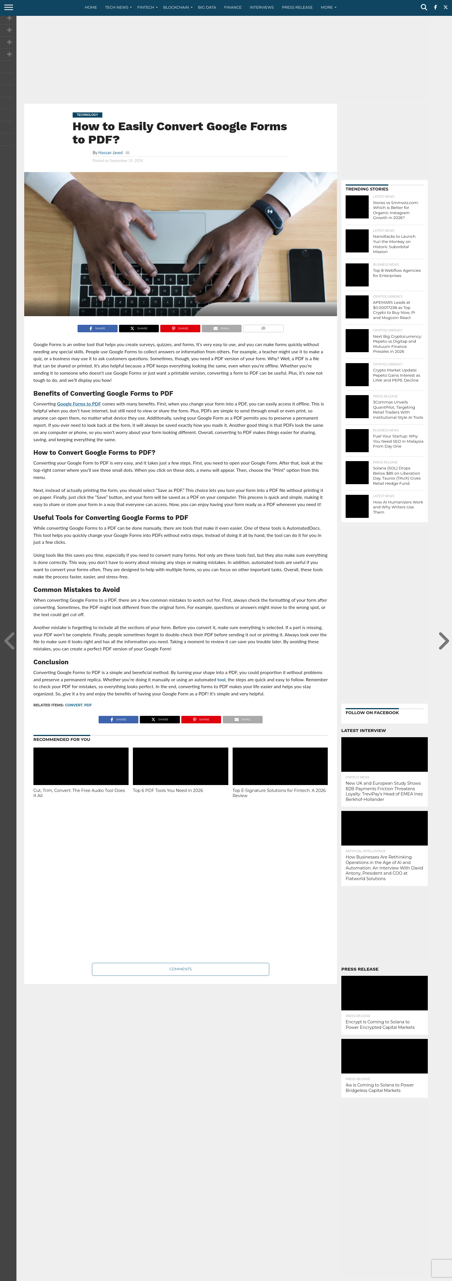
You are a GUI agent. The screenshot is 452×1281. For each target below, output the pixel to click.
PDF (88, 705)
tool (221, 679)
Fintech (145, 7)
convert (74, 705)
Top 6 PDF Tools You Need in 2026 (168, 790)
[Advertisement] (226, 59)
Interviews (262, 7)
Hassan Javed (110, 152)
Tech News (117, 7)
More (327, 7)
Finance (233, 7)
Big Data (207, 7)
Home (91, 7)
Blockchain (176, 7)
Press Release (297, 7)
